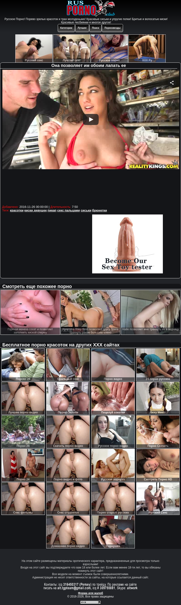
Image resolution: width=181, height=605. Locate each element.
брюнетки (99, 210)
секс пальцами (68, 210)
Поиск (95, 28)
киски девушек (35, 210)
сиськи (86, 210)
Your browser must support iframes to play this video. (90, 137)
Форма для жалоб (90, 593)
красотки (16, 210)
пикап (52, 210)
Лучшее (82, 28)
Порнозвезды (112, 28)
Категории (66, 28)
